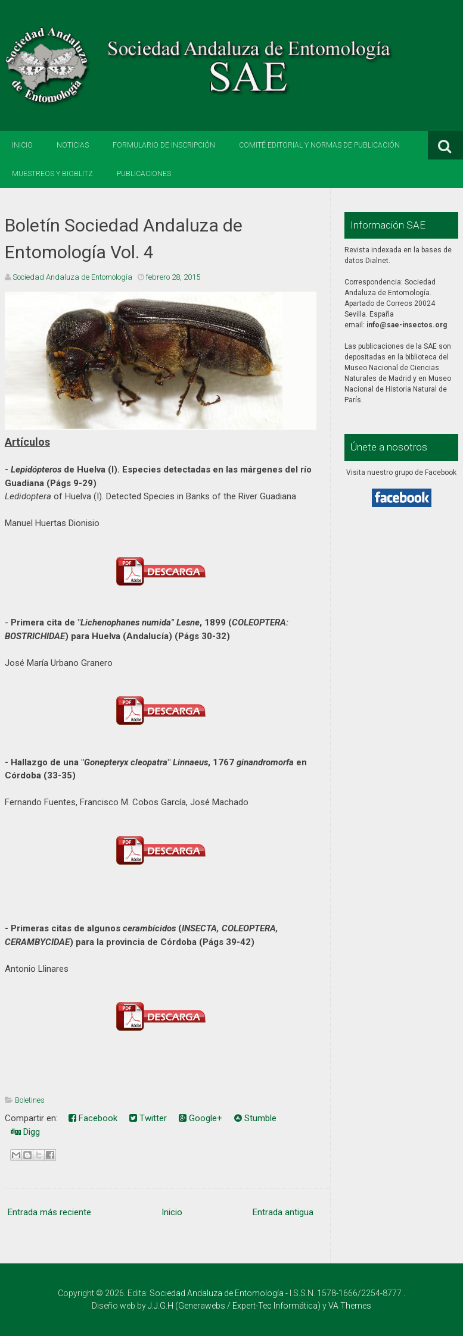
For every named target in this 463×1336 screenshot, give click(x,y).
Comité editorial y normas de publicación (319, 145)
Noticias (73, 145)
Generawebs (201, 1305)
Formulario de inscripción (164, 145)
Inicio (22, 145)
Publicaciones (144, 174)
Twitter (148, 1118)
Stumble (255, 1118)
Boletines (30, 1100)
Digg (25, 1132)
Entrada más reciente (49, 1212)
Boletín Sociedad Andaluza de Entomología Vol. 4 (124, 238)
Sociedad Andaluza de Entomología (217, 1293)
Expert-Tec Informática (275, 1305)
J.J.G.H (160, 1305)
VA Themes (349, 1305)
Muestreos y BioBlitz (52, 174)
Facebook (93, 1118)
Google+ (200, 1118)
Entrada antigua (283, 1212)
